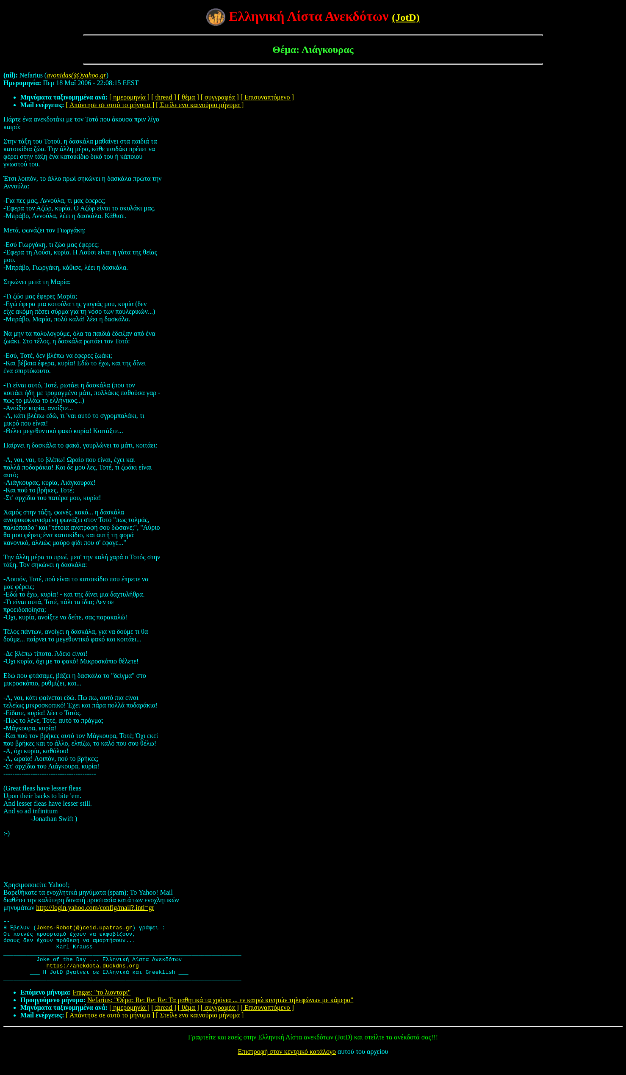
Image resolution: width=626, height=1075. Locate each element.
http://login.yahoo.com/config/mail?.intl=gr (95, 907)
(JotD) (405, 17)
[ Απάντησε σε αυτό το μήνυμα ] (110, 104)
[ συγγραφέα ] (220, 97)
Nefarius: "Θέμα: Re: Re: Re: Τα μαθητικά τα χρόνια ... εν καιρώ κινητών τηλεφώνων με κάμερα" (220, 1012)
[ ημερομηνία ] (129, 97)
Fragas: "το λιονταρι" (101, 1005)
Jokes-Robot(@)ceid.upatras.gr (84, 930)
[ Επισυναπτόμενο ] (267, 97)
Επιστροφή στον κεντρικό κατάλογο (287, 1064)
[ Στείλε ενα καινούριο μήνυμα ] (200, 104)
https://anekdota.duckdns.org (92, 975)
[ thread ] (163, 97)
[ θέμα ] (188, 97)
